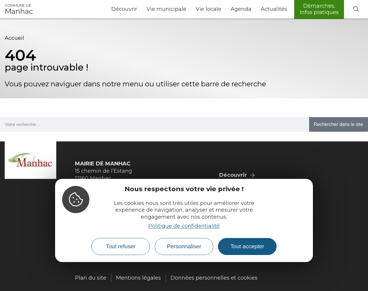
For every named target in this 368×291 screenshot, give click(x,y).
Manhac (19, 9)
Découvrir (124, 9)
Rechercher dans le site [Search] (338, 124)
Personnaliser (184, 246)
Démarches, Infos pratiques (319, 9)
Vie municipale (166, 9)
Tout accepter (247, 246)
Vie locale (208, 9)
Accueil (14, 38)
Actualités (274, 9)
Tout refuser (120, 246)
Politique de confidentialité (184, 226)
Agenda (241, 9)
